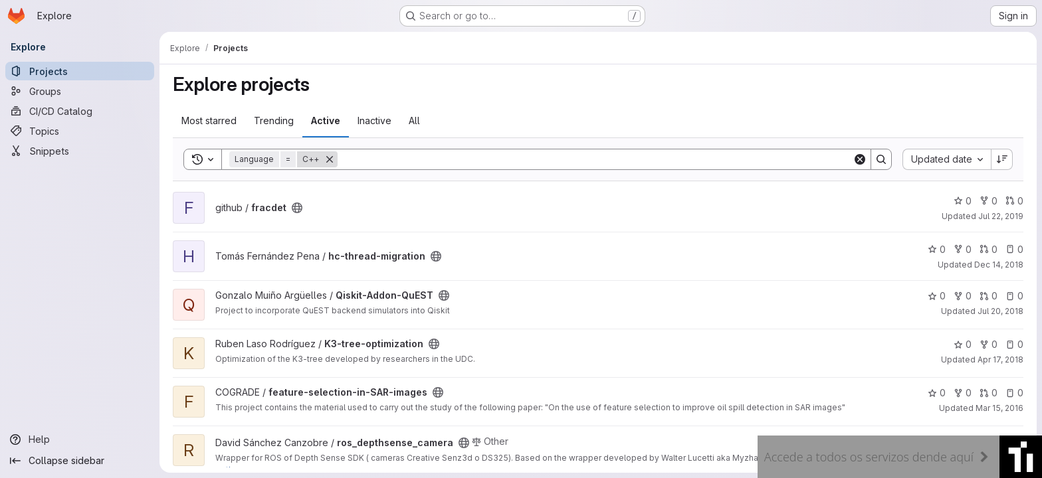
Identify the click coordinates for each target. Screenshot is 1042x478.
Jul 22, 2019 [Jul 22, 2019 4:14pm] (1000, 216)
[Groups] (79, 91)
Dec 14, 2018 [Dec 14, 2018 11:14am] (998, 265)
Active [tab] (325, 120)
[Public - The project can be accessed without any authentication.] (297, 207)
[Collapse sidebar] (79, 460)
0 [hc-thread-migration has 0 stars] (937, 249)
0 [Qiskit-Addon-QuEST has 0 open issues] (1014, 295)
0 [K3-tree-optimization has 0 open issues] (1014, 344)
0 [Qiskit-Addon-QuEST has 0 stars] (937, 295)
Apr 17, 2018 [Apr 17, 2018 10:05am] (1000, 359)
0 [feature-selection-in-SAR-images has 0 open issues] (1014, 392)
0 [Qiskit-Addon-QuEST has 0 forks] (963, 295)
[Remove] (330, 159)
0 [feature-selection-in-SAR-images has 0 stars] (937, 392)
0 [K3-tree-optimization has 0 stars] (963, 344)
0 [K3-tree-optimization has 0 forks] (988, 344)
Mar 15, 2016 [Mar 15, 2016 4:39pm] (999, 408)
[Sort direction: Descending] (1002, 159)
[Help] (79, 439)
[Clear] (860, 159)
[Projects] (79, 71)
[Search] (595, 159)
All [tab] (414, 120)
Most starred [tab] (209, 120)
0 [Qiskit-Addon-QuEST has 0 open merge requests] (988, 295)
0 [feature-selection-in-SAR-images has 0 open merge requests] (988, 392)
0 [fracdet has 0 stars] (963, 200)
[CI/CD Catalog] (79, 111)
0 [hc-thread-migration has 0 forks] (963, 249)
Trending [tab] (274, 120)
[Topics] (79, 130)
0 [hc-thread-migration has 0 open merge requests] (988, 249)
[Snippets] (79, 150)
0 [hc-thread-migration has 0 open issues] (1014, 249)
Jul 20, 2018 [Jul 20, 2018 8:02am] (1000, 311)
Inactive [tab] (374, 120)
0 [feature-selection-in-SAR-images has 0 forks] (963, 392)
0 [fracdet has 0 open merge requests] (1014, 200)
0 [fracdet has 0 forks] (988, 200)
